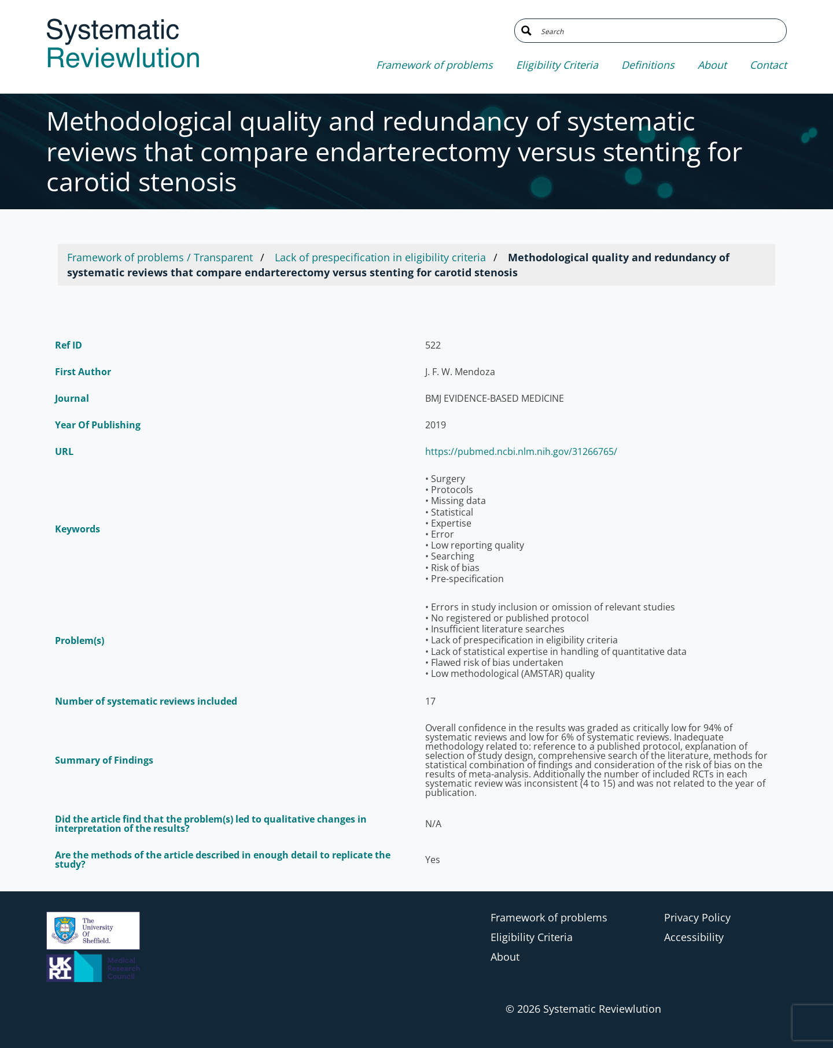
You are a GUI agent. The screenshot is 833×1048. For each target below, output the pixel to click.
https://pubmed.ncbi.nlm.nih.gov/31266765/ (521, 451)
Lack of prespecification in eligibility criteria (380, 257)
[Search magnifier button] (526, 31)
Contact (768, 65)
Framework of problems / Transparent (160, 257)
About (712, 65)
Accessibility (694, 937)
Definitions (647, 65)
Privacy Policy (697, 917)
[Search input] (659, 30)
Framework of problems (434, 65)
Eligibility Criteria (557, 65)
